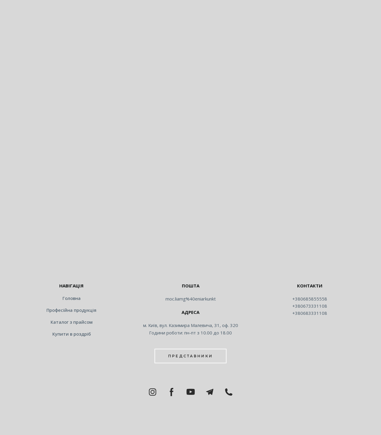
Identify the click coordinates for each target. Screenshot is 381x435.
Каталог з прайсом (72, 322)
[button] (190, 356)
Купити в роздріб (71, 334)
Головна (72, 298)
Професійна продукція (71, 310)
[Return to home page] (190, 267)
